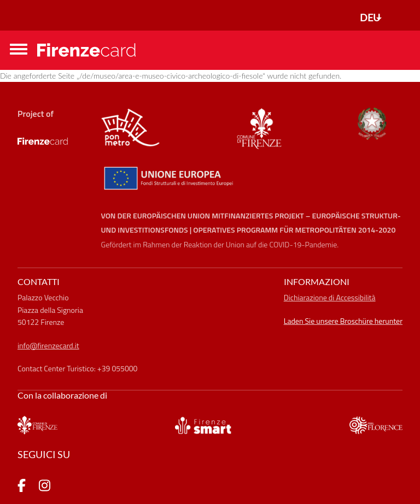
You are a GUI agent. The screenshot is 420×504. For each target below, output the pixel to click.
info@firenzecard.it (48, 345)
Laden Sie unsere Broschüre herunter (343, 321)
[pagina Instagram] (44, 487)
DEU (370, 17)
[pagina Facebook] (22, 487)
